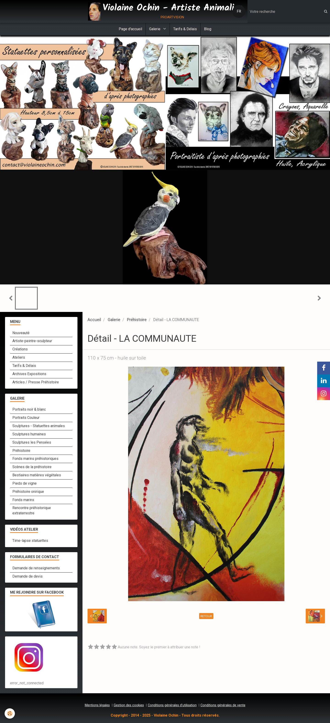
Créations (20, 349)
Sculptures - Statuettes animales (38, 426)
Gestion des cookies (129, 705)
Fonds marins (23, 500)
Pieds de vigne (24, 483)
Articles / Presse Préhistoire (35, 382)
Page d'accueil (130, 29)
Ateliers (18, 357)
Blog (207, 29)
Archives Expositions (29, 374)
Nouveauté (21, 333)
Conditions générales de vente (223, 705)
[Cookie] (10, 713)
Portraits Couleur (25, 417)
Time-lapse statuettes (30, 540)
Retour (206, 616)
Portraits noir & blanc (29, 409)
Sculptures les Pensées (31, 442)
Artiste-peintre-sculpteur (32, 341)
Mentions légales (97, 705)
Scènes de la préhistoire (32, 467)
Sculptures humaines (29, 434)
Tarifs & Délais (185, 29)
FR (239, 11)
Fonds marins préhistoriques (35, 458)
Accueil (94, 319)
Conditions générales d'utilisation (172, 705)
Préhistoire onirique (28, 491)
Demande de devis (27, 576)
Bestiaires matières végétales (36, 475)
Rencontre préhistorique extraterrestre (31, 510)
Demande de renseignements (36, 568)
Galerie (155, 29)
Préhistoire (137, 319)
